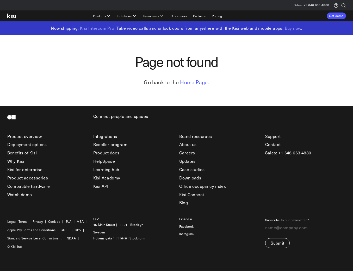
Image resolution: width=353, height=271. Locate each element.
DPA (78, 230)
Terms (23, 221)
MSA (80, 221)
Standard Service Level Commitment (34, 238)
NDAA (71, 238)
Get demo (336, 15)
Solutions (127, 16)
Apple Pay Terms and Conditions (31, 230)
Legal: (11, 221)
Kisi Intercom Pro (97, 28)
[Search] (343, 5)
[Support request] (336, 5)
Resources (153, 16)
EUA (68, 221)
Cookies (54, 221)
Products (102, 16)
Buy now (293, 28)
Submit (277, 243)
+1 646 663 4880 (311, 5)
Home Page (194, 82)
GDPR (65, 230)
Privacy (38, 221)
